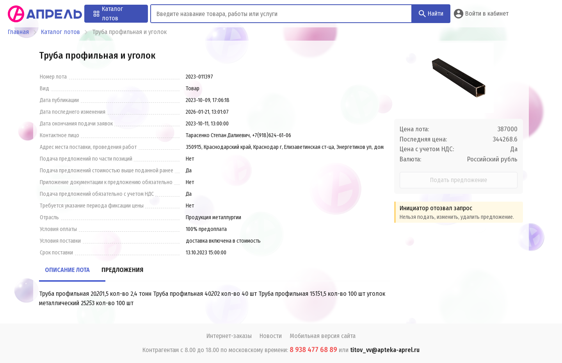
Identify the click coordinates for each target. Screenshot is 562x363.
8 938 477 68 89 (313, 349)
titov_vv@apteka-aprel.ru (385, 350)
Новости (271, 336)
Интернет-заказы (229, 336)
